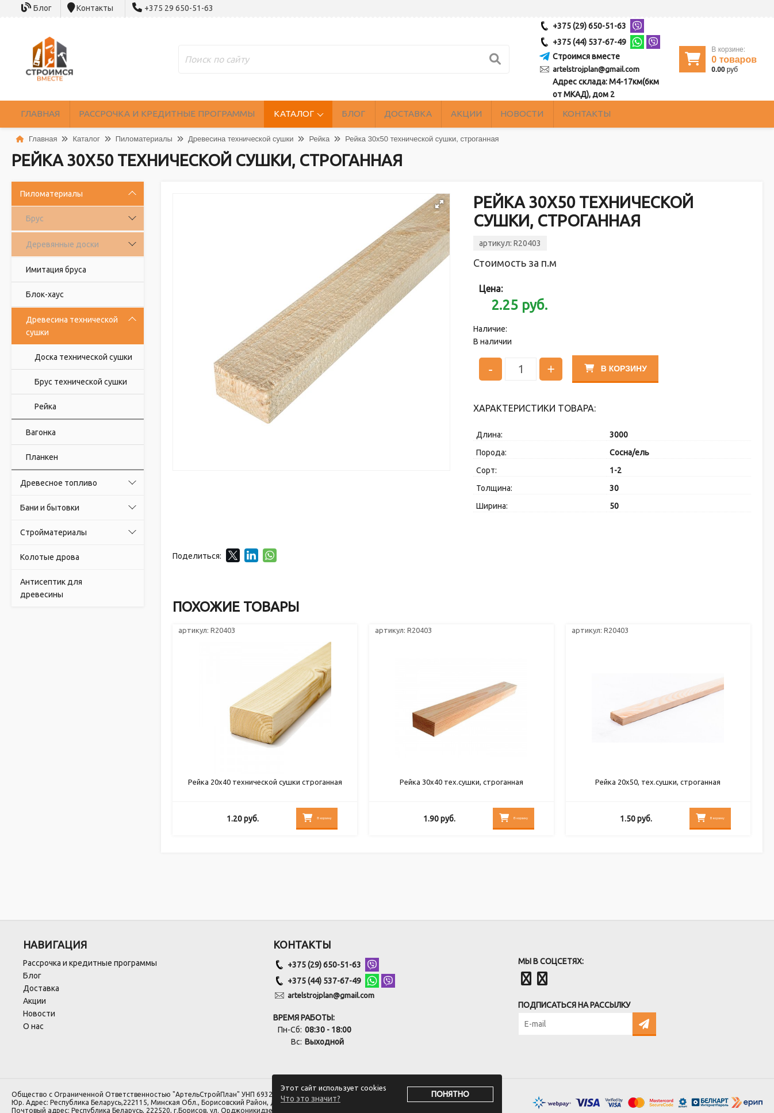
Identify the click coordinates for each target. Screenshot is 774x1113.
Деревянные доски (62, 244)
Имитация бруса (56, 269)
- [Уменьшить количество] (490, 367)
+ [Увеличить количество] (550, 367)
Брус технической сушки (81, 381)
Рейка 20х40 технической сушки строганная (264, 785)
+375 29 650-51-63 (178, 8)
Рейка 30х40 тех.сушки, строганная (461, 785)
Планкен (42, 457)
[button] (439, 204)
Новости (607, 114)
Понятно (450, 1094)
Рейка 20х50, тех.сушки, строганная (658, 785)
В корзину (619, 367)
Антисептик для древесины (51, 588)
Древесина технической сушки (72, 326)
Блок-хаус (45, 294)
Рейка (45, 406)
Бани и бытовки (49, 507)
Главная (47, 114)
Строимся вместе (586, 56)
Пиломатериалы (51, 193)
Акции (538, 114)
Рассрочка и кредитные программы (189, 114)
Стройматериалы (53, 532)
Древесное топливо (58, 483)
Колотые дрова (49, 557)
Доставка (467, 114)
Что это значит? (310, 1098)
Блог (42, 8)
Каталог (332, 114)
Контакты (94, 8)
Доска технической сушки (83, 357)
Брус (35, 218)
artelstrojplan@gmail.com (596, 69)
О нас (33, 1026)
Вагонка (41, 432)
